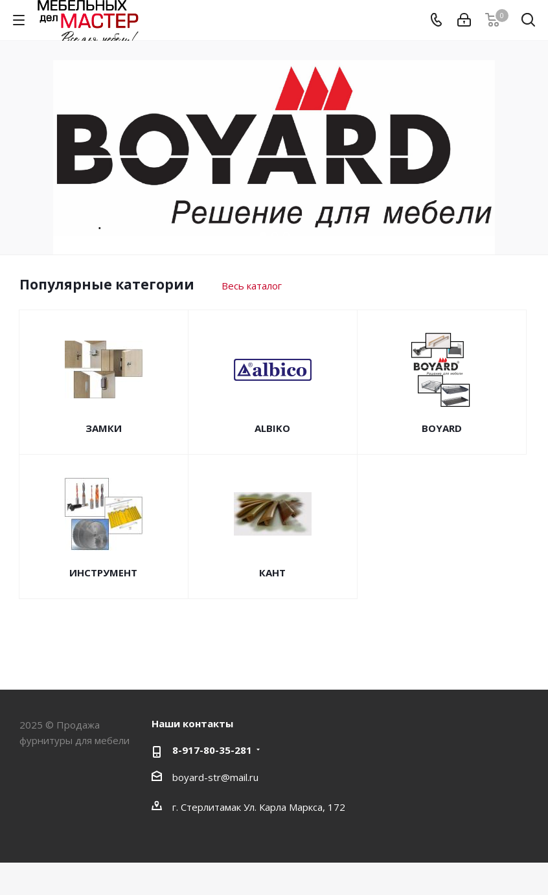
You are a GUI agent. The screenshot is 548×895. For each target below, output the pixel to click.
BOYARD (442, 428)
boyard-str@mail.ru (215, 777)
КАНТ (272, 572)
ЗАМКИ (104, 428)
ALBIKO (272, 428)
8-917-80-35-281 (212, 749)
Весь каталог (252, 285)
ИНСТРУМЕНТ (103, 572)
